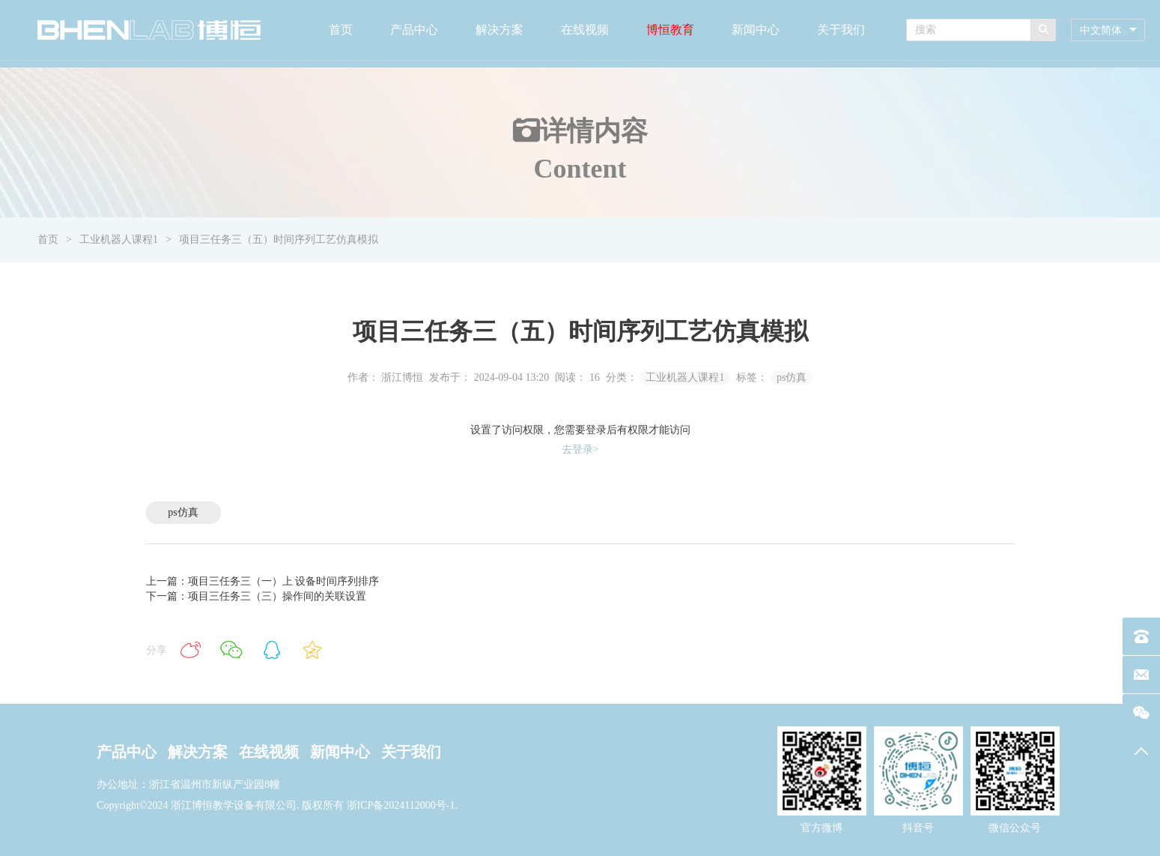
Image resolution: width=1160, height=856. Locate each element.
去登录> (580, 449)
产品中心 (414, 29)
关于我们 (841, 29)
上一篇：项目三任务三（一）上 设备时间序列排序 (263, 581)
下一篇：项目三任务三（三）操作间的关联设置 (256, 596)
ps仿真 (792, 377)
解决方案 (499, 29)
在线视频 (585, 29)
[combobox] (1108, 30)
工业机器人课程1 (118, 239)
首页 (341, 29)
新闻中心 (756, 29)
